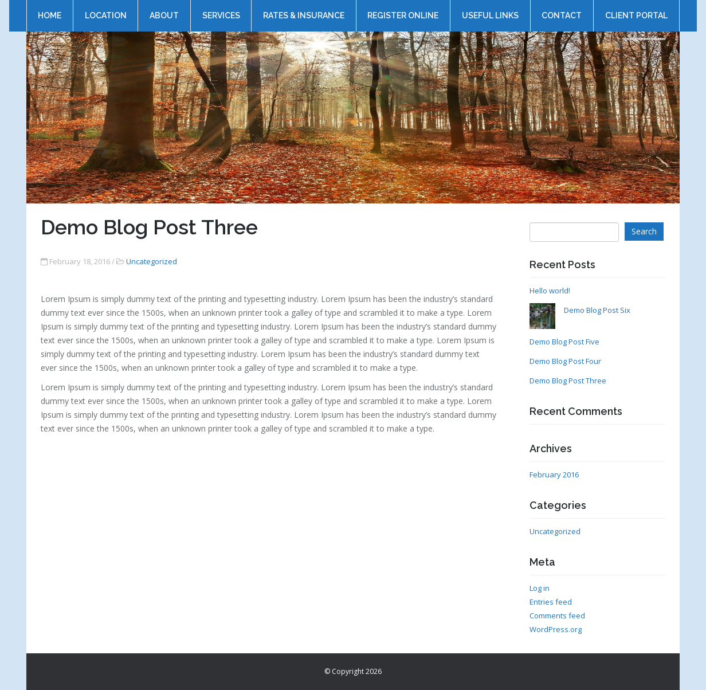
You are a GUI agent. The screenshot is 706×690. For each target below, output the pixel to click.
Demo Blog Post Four (565, 361)
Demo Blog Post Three (568, 380)
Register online (403, 10)
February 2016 (554, 474)
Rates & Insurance (304, 10)
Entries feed (551, 602)
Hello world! (550, 290)
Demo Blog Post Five (564, 341)
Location (105, 10)
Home (49, 10)
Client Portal (636, 10)
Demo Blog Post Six (597, 310)
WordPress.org (556, 629)
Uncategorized (151, 261)
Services (220, 10)
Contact (561, 10)
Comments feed (557, 615)
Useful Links (490, 10)
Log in (540, 588)
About (164, 10)
